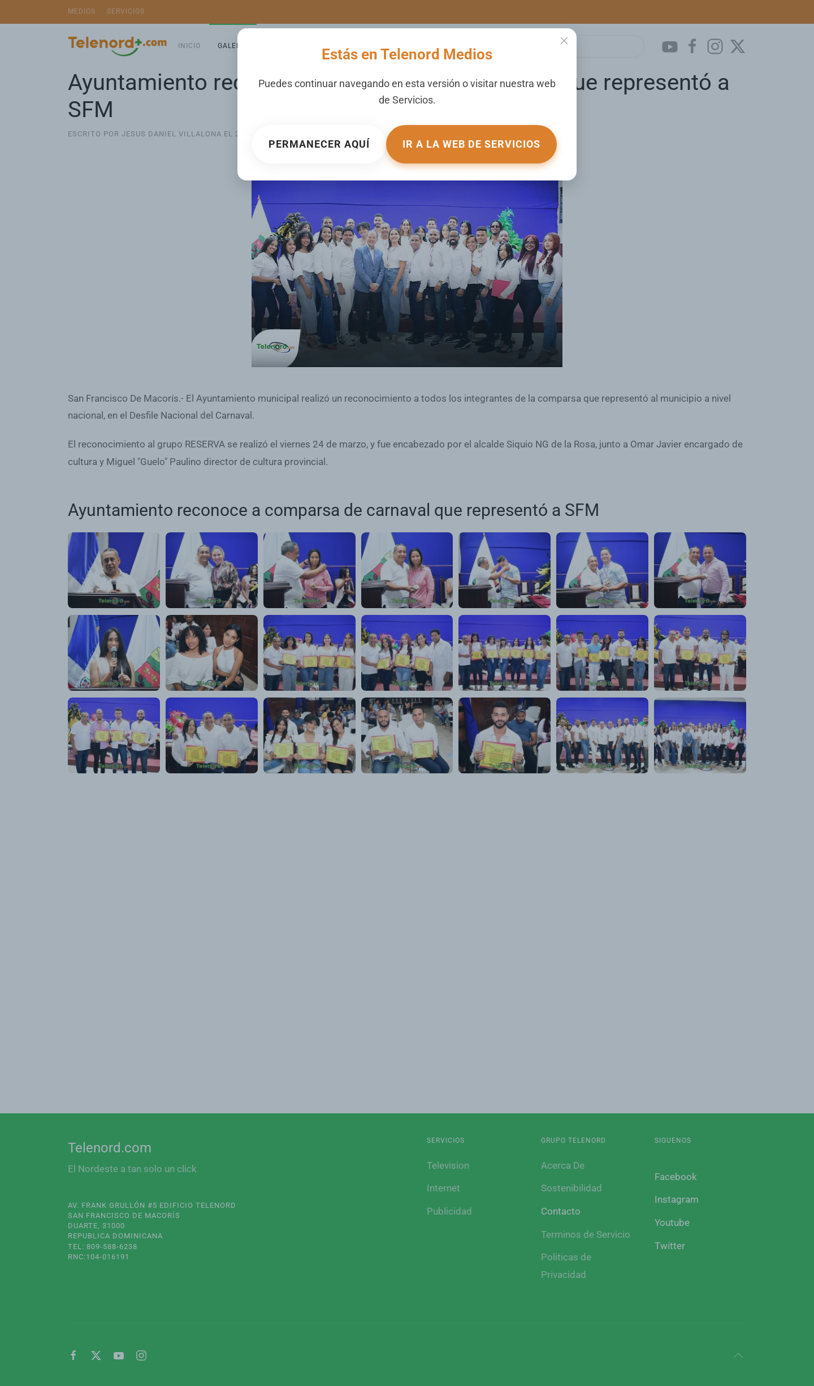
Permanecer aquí (319, 144)
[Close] (564, 41)
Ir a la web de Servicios (471, 144)
